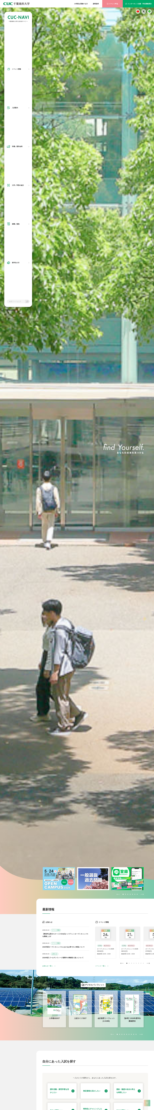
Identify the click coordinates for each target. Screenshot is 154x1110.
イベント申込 (112, 4)
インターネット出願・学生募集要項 (138, 4)
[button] (118, 894)
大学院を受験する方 (81, 4)
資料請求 (96, 4)
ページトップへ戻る (147, 1103)
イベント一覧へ (100, 966)
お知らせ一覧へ (47, 966)
